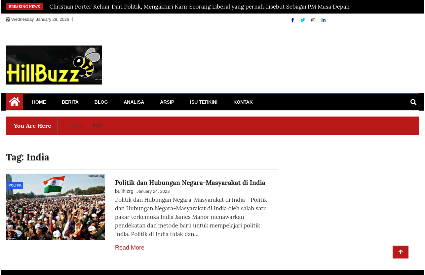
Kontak (243, 102)
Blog (101, 102)
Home (39, 102)
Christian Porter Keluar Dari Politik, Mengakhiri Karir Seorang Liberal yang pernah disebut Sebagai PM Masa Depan (200, 6)
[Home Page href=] (14, 104)
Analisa (134, 102)
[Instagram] (314, 20)
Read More (129, 247)
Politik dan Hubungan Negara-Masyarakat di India (190, 183)
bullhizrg (124, 191)
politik (15, 185)
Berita (70, 102)
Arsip (167, 102)
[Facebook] (293, 20)
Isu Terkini (203, 102)
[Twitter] (303, 20)
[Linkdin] (324, 20)
